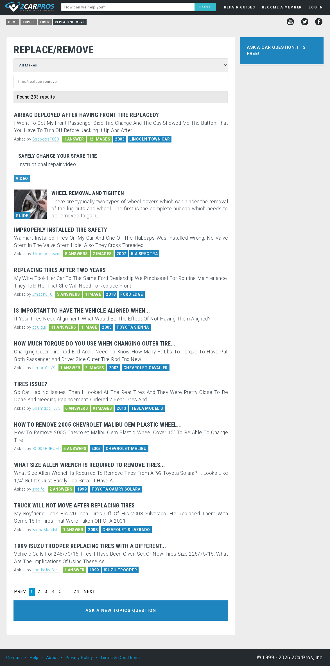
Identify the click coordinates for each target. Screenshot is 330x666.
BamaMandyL (45, 529)
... (67, 591)
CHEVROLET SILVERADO (126, 529)
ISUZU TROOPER (120, 570)
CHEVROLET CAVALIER (145, 368)
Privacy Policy (79, 657)
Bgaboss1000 (45, 139)
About (52, 657)
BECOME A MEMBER (282, 7)
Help (34, 657)
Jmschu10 (42, 294)
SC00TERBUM (45, 448)
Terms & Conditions (120, 657)
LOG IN (316, 7)
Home (12, 22)
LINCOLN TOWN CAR (149, 139)
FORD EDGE (131, 294)
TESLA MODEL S (147, 408)
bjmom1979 (44, 368)
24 (76, 591)
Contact (14, 657)
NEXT (89, 591)
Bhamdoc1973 (46, 408)
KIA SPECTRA (144, 253)
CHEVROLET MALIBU (126, 448)
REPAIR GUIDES (239, 7)
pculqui (39, 327)
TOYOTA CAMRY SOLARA (116, 489)
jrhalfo (38, 489)
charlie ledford (46, 570)
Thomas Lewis (46, 253)
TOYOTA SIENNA (132, 327)
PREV (20, 591)
